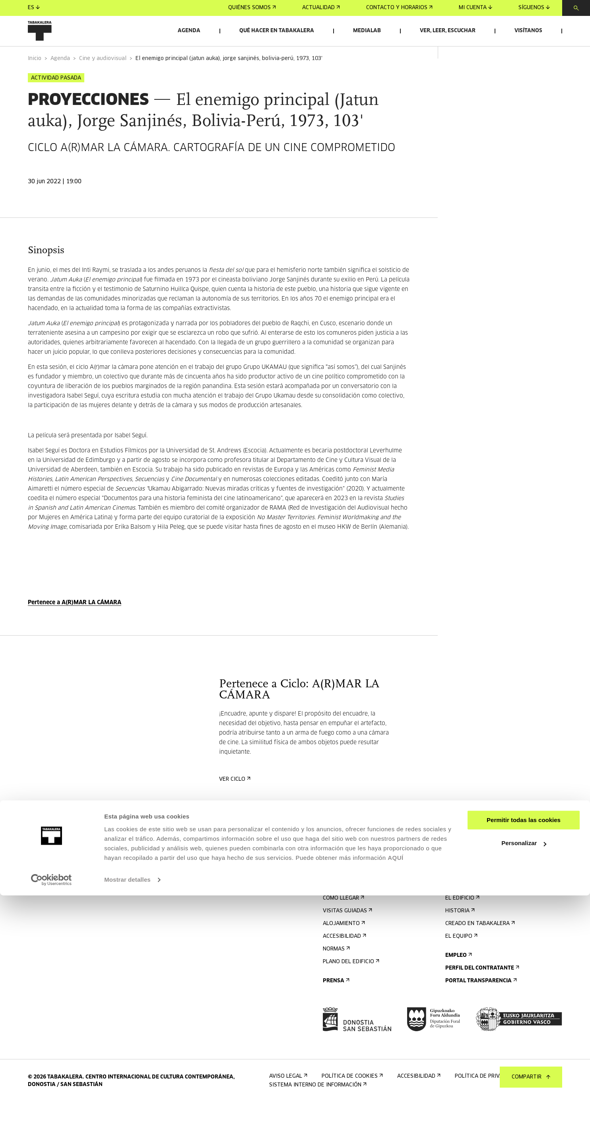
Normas (335, 969)
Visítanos (528, 30)
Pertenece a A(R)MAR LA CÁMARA (74, 623)
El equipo (460, 956)
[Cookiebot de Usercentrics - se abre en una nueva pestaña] (51, 1109)
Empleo (457, 975)
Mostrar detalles (127, 1109)
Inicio (34, 78)
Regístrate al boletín (356, 861)
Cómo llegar (343, 918)
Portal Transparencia (480, 1001)
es (34, 7)
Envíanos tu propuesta (481, 874)
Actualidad (321, 7)
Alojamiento (343, 944)
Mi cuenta (475, 7)
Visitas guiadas (347, 931)
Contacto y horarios (399, 7)
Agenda (189, 30)
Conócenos (463, 905)
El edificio (461, 918)
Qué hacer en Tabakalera (276, 30)
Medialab (367, 30)
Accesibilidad (344, 956)
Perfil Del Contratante (481, 988)
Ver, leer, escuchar (447, 30)
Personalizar (523, 1072)
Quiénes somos (252, 7)
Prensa (335, 1001)
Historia (459, 931)
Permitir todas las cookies (524, 1049)
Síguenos (534, 7)
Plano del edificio (350, 982)
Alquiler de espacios (477, 861)
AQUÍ (396, 1087)
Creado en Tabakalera (479, 944)
